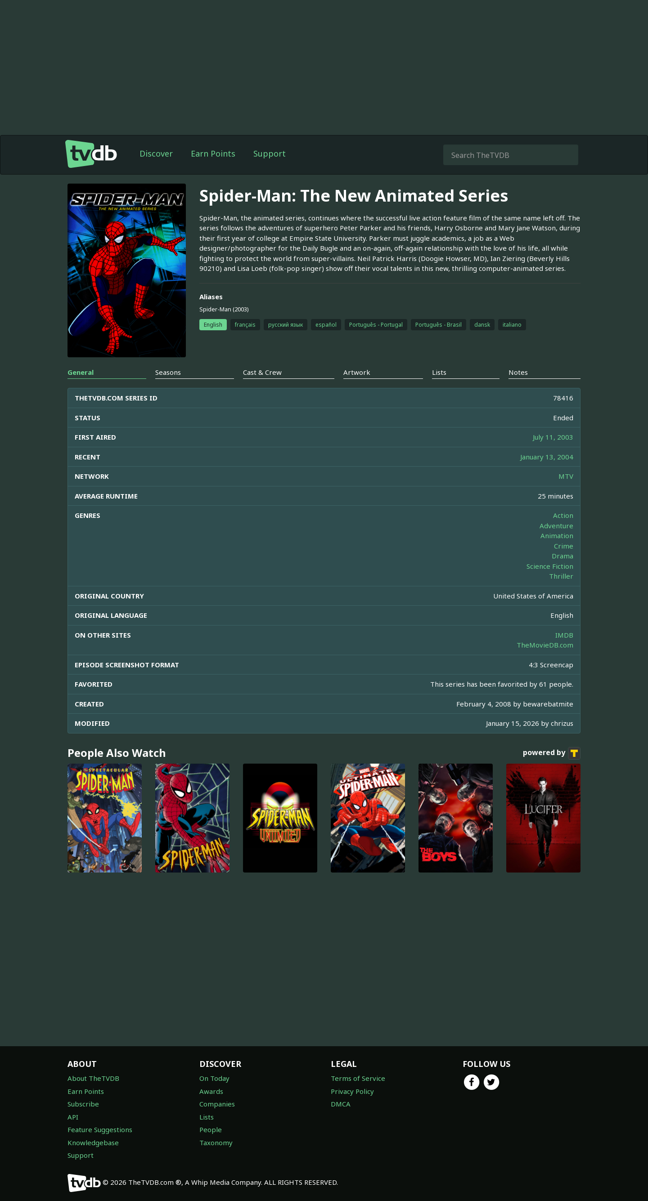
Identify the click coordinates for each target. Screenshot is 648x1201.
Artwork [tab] (356, 372)
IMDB (564, 634)
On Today (214, 1078)
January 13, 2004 (546, 456)
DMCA (341, 1103)
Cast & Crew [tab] (262, 372)
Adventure (556, 525)
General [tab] (81, 372)
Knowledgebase (93, 1142)
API (73, 1116)
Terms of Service (358, 1078)
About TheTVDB (93, 1078)
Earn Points (213, 153)
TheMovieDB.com (545, 644)
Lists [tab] (439, 372)
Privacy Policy (352, 1091)
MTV (565, 476)
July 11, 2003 (553, 436)
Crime (563, 545)
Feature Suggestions (100, 1129)
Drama (562, 555)
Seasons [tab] (168, 372)
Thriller (561, 575)
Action (563, 515)
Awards (211, 1091)
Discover (156, 153)
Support (269, 153)
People (210, 1129)
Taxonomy (216, 1142)
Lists (206, 1116)
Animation (556, 535)
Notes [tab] (518, 372)
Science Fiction (549, 566)
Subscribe (83, 1103)
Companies (217, 1103)
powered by (551, 753)
